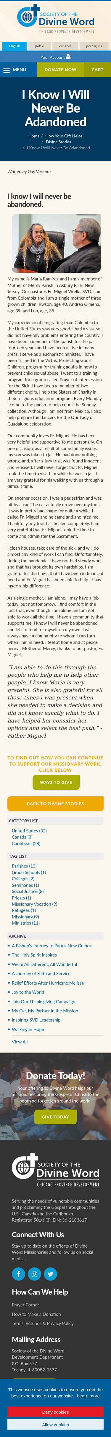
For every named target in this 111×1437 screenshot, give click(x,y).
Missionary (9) (25, 916)
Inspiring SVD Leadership (36, 1019)
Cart (98, 69)
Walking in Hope (28, 1029)
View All (20, 1041)
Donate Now (60, 69)
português (94, 46)
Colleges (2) (23, 878)
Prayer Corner (25, 1304)
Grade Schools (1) (29, 872)
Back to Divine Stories (55, 803)
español (65, 46)
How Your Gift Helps (64, 135)
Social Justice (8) (28, 891)
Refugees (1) (24, 910)
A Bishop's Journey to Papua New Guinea (52, 945)
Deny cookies (55, 1412)
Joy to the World (28, 992)
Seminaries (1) (25, 885)
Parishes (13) (24, 865)
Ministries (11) (26, 922)
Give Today (55, 1116)
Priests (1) (21, 897)
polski (39, 46)
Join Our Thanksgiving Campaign (43, 1001)
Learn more (88, 1395)
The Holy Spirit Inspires (34, 954)
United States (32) (29, 830)
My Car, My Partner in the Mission (45, 1010)
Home (33, 135)
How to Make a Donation (36, 1314)
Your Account (55, 56)
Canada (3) (22, 837)
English (14, 46)
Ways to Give (56, 782)
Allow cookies (55, 1424)
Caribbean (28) (26, 843)
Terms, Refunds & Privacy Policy (43, 1323)
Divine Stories (58, 141)
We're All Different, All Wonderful (44, 964)
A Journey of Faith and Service (41, 973)
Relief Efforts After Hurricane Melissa (48, 982)
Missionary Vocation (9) (34, 904)
